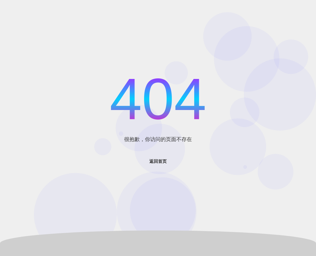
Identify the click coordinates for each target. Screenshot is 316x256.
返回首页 (158, 161)
